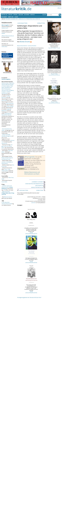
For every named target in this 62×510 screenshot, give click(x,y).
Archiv (10, 14)
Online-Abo (4, 46)
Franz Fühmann (10, 103)
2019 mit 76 (4, 143)
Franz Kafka (4, 182)
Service (32, 14)
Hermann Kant (5, 90)
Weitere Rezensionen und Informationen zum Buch (32, 173)
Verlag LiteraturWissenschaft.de (31, 233)
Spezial (15, 14)
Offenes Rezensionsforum (8, 36)
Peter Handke (10, 106)
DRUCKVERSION (40, 185)
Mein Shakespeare (6, 89)
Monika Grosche (25, 42)
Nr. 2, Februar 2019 (21, 19)
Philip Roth (11, 83)
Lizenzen (33, 202)
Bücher (21, 14)
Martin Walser (6, 86)
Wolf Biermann (8, 87)
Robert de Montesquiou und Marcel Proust (7, 158)
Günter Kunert (5, 83)
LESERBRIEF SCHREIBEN (38, 182)
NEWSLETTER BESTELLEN (38, 187)
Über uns (10, 17)
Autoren (26, 14)
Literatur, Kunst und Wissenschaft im (7, 187)
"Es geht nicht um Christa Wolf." (7, 146)
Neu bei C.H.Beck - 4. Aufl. (54, 48)
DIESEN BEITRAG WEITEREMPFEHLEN (35, 183)
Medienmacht (5, 28)
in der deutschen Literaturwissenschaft (7, 203)
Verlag (59, 8)
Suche (44, 14)
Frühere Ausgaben (10, 19)
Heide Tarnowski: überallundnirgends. (6, 135)
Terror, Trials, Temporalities (6, 170)
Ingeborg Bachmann (6, 109)
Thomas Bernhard (6, 96)
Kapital (3, 33)
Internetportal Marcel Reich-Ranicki (6, 114)
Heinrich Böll (5, 84)
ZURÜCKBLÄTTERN (22, 23)
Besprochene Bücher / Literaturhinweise (26, 45)
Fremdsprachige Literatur (33, 19)
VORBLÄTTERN (41, 23)
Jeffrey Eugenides (29, 157)
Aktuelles (4, 14)
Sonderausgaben (6, 79)
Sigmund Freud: (8, 193)
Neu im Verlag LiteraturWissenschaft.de (54, 74)
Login (16, 17)
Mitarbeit (4, 17)
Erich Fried (4, 100)
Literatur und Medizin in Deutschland (7, 162)
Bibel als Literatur (8, 197)
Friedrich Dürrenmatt (6, 92)
